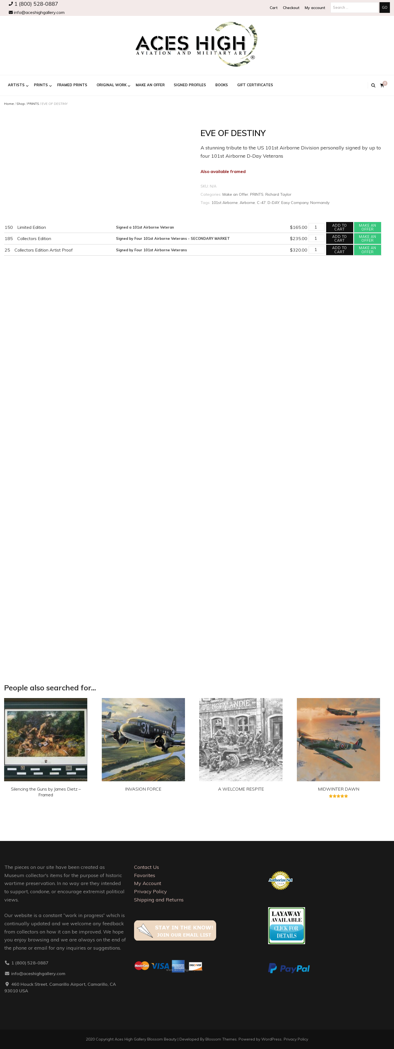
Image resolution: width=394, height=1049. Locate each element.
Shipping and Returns (159, 900)
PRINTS (41, 85)
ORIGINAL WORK (111, 85)
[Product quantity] (317, 227)
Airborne (247, 202)
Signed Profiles (190, 85)
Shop (20, 104)
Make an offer (367, 227)
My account (315, 7)
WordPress (271, 1039)
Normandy (319, 202)
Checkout (291, 7)
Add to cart (339, 227)
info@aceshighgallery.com (37, 12)
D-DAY (273, 202)
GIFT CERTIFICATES (255, 85)
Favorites (144, 875)
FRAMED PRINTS (72, 85)
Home (9, 104)
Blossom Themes (221, 1039)
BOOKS (221, 85)
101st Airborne (225, 202)
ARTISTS (16, 85)
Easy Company (294, 202)
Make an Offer (150, 85)
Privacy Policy (150, 891)
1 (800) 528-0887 (33, 4)
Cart (273, 7)
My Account (147, 883)
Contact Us (146, 867)
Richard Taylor (278, 194)
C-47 (261, 202)
